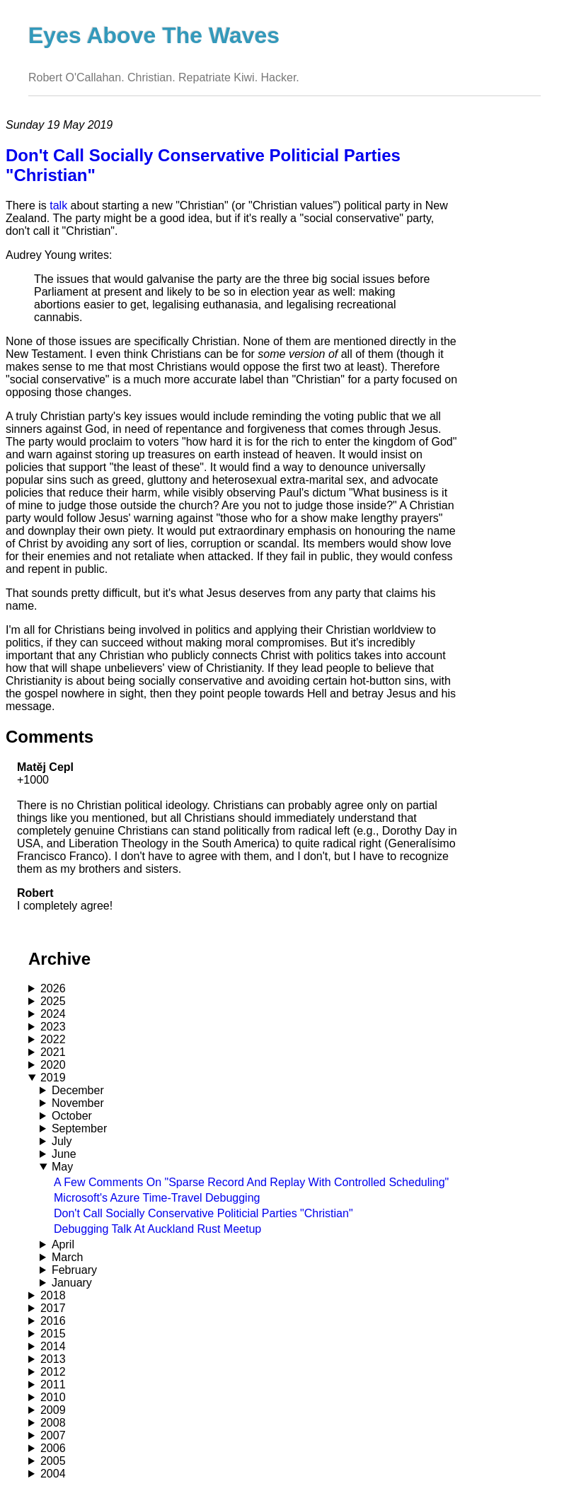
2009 (53, 1410)
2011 (53, 1384)
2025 (53, 1001)
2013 (53, 1359)
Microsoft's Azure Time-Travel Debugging (157, 1198)
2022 (53, 1039)
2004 (53, 1474)
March (67, 1257)
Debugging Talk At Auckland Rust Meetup (157, 1229)
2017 (53, 1308)
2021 (53, 1052)
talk (58, 205)
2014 (53, 1346)
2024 (53, 1014)
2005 (53, 1461)
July (61, 1141)
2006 (53, 1448)
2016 (53, 1321)
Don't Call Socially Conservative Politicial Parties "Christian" (203, 1213)
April (63, 1244)
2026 (53, 988)
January (72, 1283)
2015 (53, 1334)
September (79, 1128)
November (78, 1103)
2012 (53, 1372)
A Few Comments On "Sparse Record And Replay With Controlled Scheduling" (251, 1182)
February (74, 1270)
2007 (53, 1435)
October (72, 1116)
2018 (53, 1295)
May (62, 1167)
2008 (53, 1423)
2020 (53, 1065)
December (78, 1090)
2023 (53, 1027)
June (64, 1154)
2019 (53, 1078)
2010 (53, 1397)
